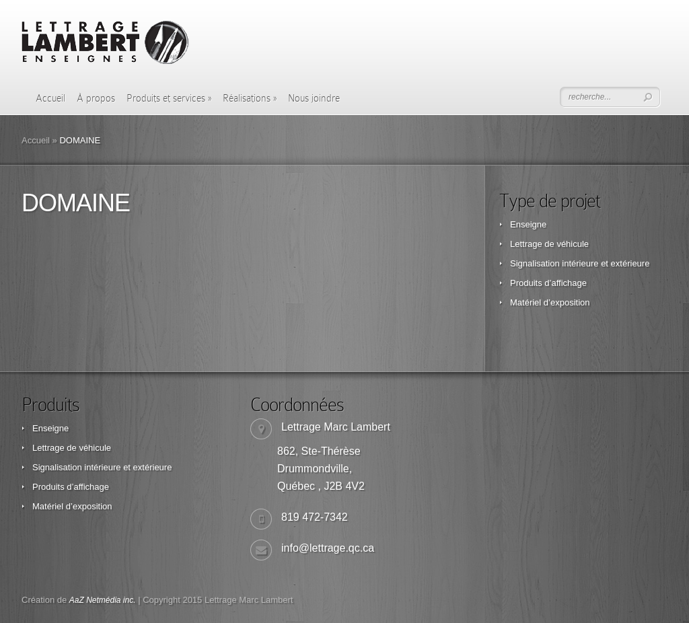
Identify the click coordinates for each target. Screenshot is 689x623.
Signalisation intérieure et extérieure (579, 263)
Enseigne (528, 224)
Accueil (50, 98)
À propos (96, 98)
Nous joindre (314, 98)
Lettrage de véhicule (549, 244)
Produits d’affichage (548, 283)
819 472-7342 (314, 517)
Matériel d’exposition (550, 302)
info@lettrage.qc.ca (327, 548)
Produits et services (168, 98)
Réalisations (250, 98)
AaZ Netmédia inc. (102, 600)
